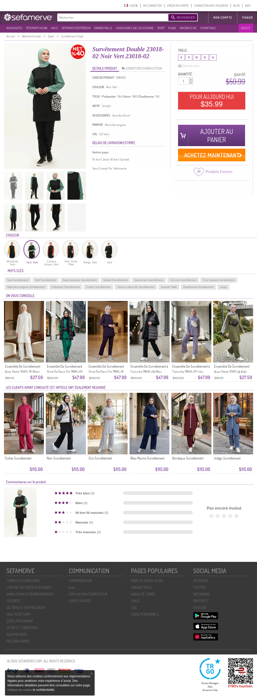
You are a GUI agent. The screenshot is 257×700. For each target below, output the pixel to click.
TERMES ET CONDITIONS (23, 581)
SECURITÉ (13, 601)
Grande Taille (169, 287)
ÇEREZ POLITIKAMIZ (19, 621)
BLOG (236, 5)
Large (223, 287)
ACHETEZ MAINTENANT (212, 155)
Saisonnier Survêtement (148, 280)
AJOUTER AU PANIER (216, 135)
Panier (247, 17)
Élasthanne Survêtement (198, 287)
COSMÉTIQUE (208, 28)
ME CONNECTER (152, 5)
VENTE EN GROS (80, 601)
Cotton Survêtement (98, 287)
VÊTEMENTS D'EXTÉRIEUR (76, 28)
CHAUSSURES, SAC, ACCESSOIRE (134, 28)
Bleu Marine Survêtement (147, 458)
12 (205, 57)
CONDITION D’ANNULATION (143, 68)
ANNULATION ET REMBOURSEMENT (30, 594)
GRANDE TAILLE (103, 28)
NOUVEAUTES (14, 28)
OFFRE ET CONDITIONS (22, 628)
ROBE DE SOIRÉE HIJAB (147, 581)
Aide (72, 587)
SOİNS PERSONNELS (145, 614)
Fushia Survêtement (18, 458)
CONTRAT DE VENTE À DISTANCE (28, 587)
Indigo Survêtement (227, 458)
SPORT (161, 28)
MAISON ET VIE (188, 28)
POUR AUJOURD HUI (212, 100)
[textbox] (111, 17)
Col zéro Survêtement (183, 280)
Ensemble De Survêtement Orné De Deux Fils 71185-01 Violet (106, 371)
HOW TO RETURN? (18, 614)
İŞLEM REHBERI (16, 634)
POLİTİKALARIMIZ (17, 641)
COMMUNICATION (80, 581)
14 (213, 57)
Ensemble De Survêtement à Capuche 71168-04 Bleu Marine (149, 371)
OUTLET (245, 28)
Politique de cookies (20, 689)
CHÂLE (135, 601)
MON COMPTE (222, 17)
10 (196, 57)
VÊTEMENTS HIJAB (36, 28)
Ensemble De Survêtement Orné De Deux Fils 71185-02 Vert (64, 371)
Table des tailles (189, 66)
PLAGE (172, 28)
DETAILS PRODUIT (104, 68)
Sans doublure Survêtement (80, 280)
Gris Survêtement (100, 458)
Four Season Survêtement (219, 280)
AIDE (248, 5)
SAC (134, 607)
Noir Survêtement (18, 280)
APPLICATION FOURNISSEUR (88, 594)
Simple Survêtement (115, 280)
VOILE (54, 28)
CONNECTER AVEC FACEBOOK (211, 5)
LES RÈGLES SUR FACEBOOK (25, 607)
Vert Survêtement (45, 280)
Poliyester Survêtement (66, 287)
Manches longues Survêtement (26, 287)
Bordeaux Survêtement (187, 458)
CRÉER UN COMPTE (178, 5)
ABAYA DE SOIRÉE (143, 594)
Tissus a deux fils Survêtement (135, 287)
